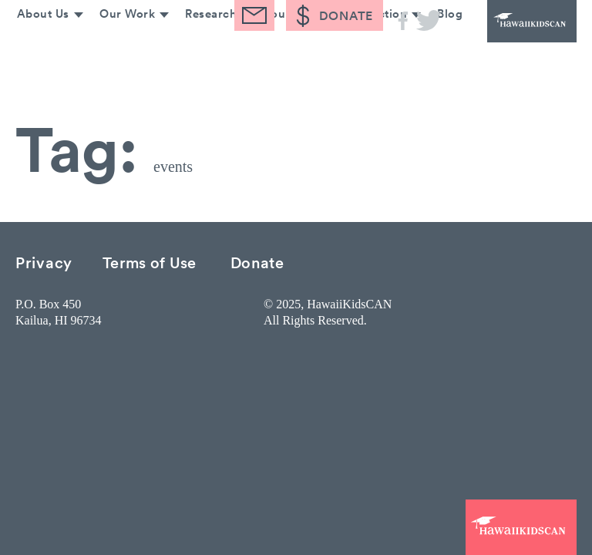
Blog (449, 44)
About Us (36, 44)
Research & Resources (243, 44)
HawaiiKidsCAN (515, 31)
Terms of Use (150, 261)
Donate (257, 261)
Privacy (43, 261)
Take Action (371, 44)
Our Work (122, 44)
